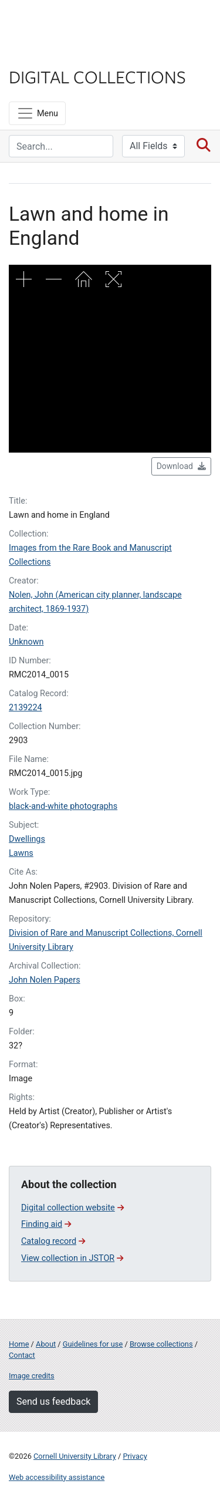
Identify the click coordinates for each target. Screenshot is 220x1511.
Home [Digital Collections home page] (19, 1344)
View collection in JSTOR (72, 1258)
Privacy (135, 1456)
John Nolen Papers (44, 980)
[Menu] (37, 113)
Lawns (21, 853)
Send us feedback (53, 1401)
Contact (22, 1355)
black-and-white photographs (63, 806)
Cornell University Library (74, 1456)
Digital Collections (97, 76)
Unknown (26, 642)
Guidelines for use (93, 1344)
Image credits (32, 1375)
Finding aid (46, 1224)
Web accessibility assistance (56, 1477)
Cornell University (67, 22)
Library (44, 54)
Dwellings (27, 839)
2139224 (25, 708)
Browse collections (161, 1344)
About (46, 1344)
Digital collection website (72, 1208)
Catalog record (53, 1241)
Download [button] (181, 466)
